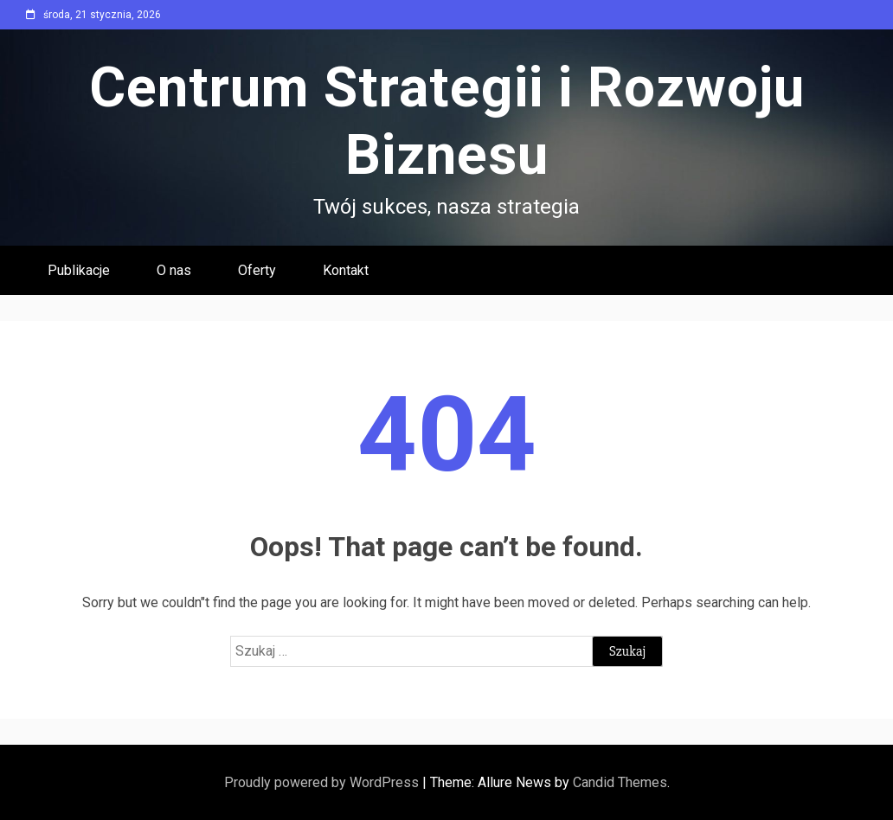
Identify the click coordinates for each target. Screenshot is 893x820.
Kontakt (346, 270)
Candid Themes (620, 782)
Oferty (257, 270)
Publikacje (79, 270)
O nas (174, 270)
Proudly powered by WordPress (323, 782)
